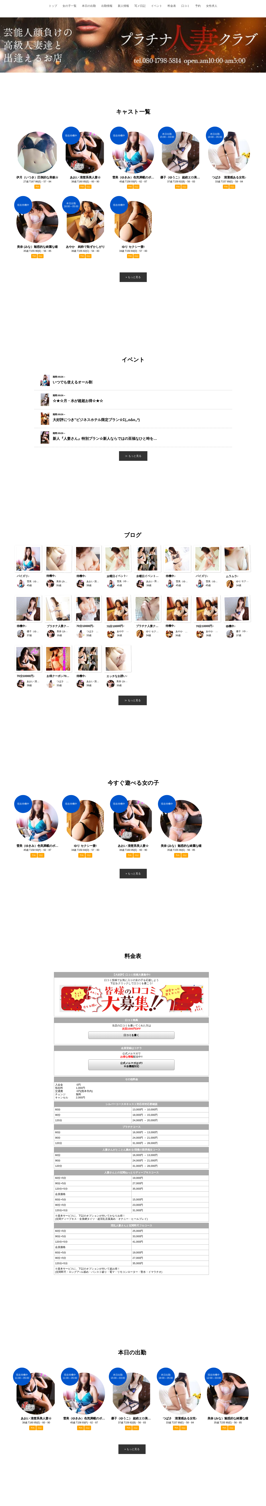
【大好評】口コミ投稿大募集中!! (131, 974)
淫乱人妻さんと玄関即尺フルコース (131, 1225)
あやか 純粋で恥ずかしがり (85, 246)
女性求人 (211, 5)
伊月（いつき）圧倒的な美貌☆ (37, 177)
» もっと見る (132, 1449)
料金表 (172, 5)
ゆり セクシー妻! (85, 845)
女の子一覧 (69, 5)
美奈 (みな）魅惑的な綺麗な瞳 (227, 1418)
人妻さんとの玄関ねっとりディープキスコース (131, 1172)
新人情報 (123, 5)
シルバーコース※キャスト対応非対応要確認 (131, 1104)
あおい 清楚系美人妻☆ (36, 1418)
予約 (198, 5)
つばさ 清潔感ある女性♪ (180, 1418)
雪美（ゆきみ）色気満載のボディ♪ (84, 1418)
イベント (156, 5)
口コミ (185, 5)
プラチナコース (131, 1126)
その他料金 (131, 1079)
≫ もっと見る (132, 700)
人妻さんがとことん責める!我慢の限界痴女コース (131, 1149)
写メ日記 (140, 5)
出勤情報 (106, 5)
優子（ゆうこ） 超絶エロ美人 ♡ (132, 1418)
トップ (53, 5)
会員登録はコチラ (131, 1048)
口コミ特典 (131, 1020)
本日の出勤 (89, 5)
